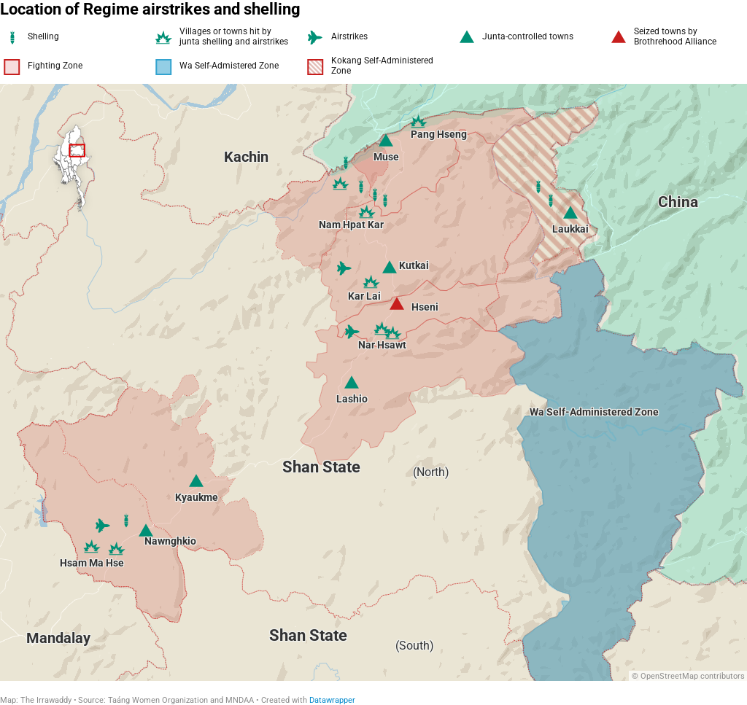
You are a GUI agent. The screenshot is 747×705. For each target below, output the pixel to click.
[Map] (373, 382)
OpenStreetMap (669, 676)
